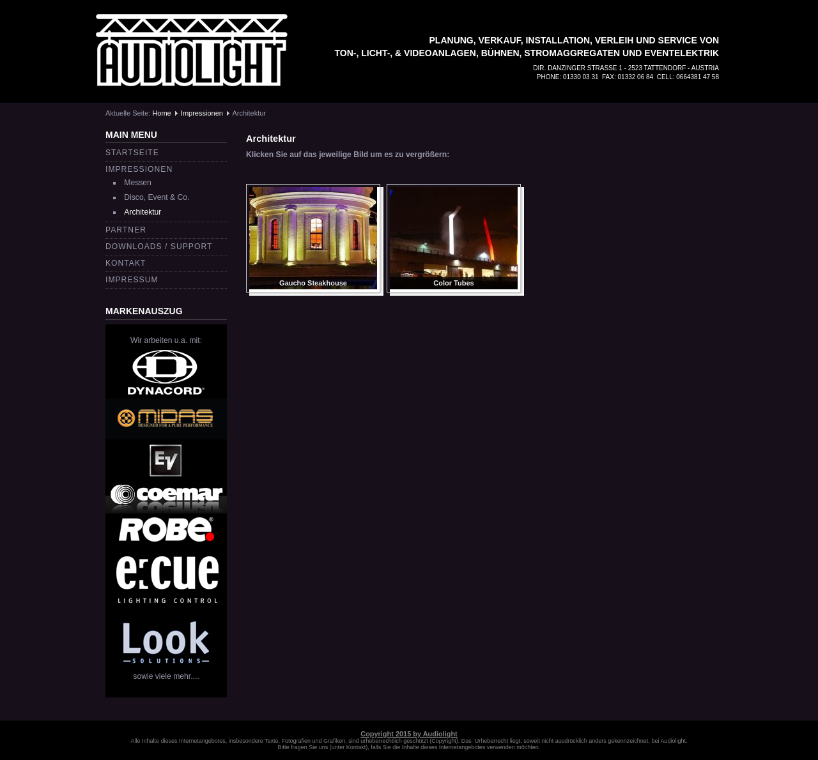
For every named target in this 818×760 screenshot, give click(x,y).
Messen (137, 182)
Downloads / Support (158, 246)
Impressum (131, 279)
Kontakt (125, 263)
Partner (125, 229)
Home (161, 113)
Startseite (132, 152)
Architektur (142, 212)
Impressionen (202, 113)
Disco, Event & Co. (156, 197)
